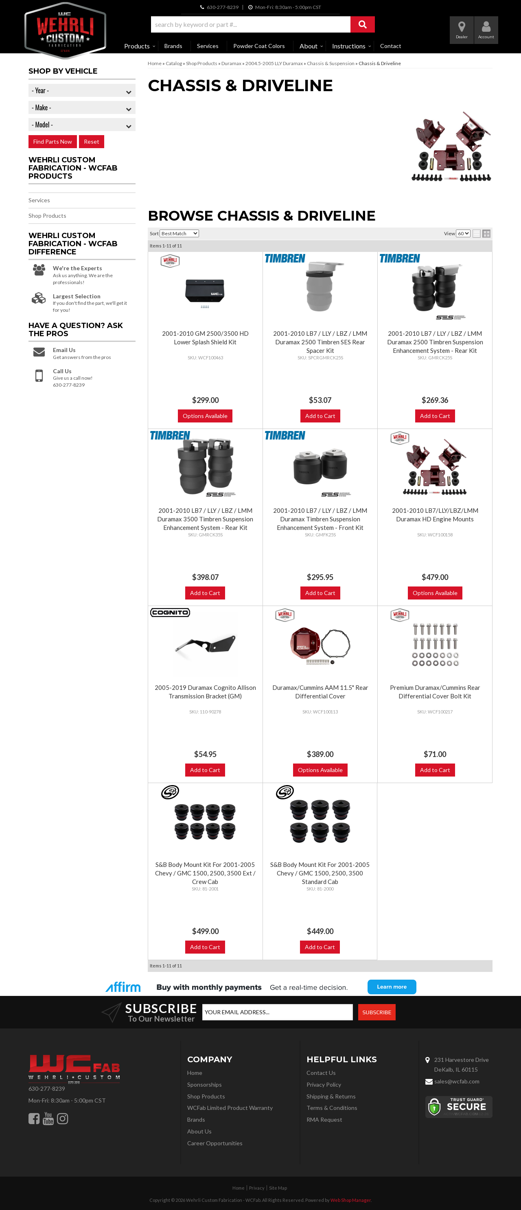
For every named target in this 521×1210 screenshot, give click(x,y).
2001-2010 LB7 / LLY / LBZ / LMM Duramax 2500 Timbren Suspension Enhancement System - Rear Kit (435, 342)
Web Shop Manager (351, 1200)
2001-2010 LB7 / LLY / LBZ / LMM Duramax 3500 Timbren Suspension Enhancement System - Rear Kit (205, 519)
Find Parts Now (52, 141)
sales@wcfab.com (456, 1081)
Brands (173, 45)
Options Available (205, 415)
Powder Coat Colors (259, 45)
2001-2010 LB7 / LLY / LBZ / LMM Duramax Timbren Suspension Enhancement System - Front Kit (320, 519)
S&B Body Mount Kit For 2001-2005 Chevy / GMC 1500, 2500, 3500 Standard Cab (320, 873)
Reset (91, 141)
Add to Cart (320, 415)
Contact (390, 45)
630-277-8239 (46, 1088)
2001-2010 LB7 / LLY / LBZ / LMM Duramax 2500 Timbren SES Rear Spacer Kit (320, 342)
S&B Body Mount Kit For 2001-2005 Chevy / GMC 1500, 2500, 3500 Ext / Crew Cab (205, 873)
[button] (263, 24)
